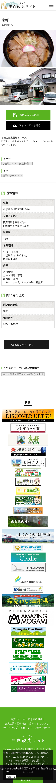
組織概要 (37, 719)
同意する (11, 776)
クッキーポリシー (26, 767)
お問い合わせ (42, 727)
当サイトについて (38, 723)
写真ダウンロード (20, 719)
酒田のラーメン (10, 175)
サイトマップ (10, 727)
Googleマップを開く (22, 344)
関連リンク (27, 727)
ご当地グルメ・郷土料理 (15, 163)
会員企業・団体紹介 (15, 723)
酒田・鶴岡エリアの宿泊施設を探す (21, 374)
